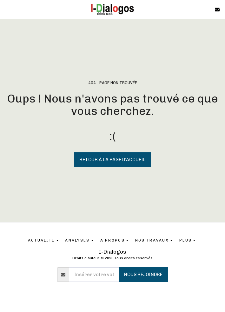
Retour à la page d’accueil (112, 160)
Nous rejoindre (143, 274)
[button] (7, 9)
